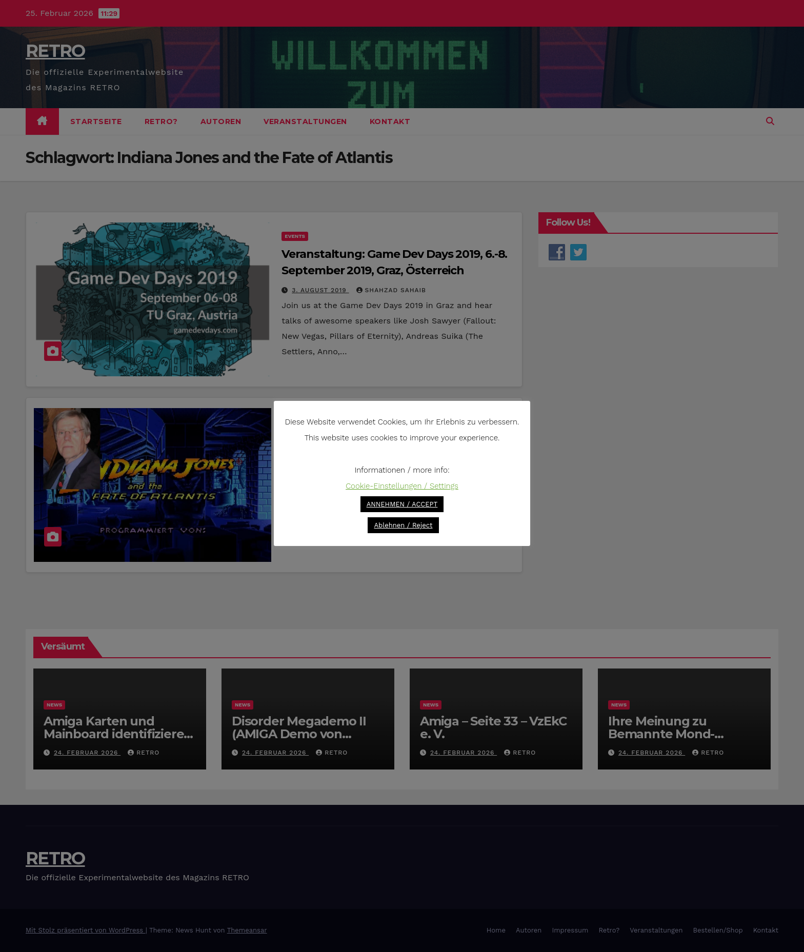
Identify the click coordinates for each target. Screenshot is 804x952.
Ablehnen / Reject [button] (403, 525)
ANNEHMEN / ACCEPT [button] (402, 504)
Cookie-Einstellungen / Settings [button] (402, 486)
